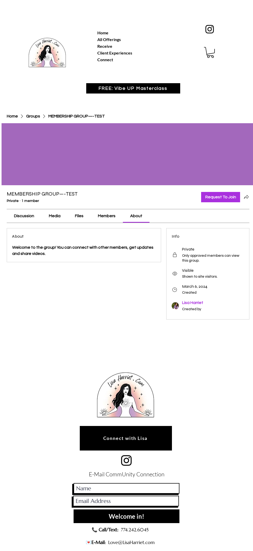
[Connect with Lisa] (126, 438)
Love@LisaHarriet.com (131, 542)
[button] (210, 52)
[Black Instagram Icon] (209, 29)
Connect (105, 59)
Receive (104, 46)
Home (102, 32)
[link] (24, 216)
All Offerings (109, 39)
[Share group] (246, 197)
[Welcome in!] (126, 516)
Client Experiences (114, 52)
